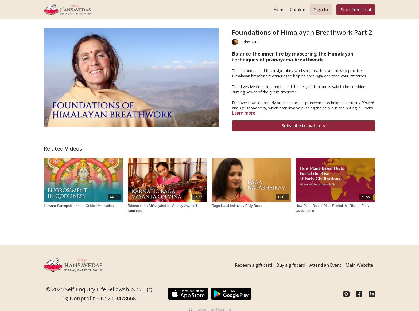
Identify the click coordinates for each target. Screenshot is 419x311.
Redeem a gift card (253, 265)
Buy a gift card (290, 265)
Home (280, 10)
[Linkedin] (372, 294)
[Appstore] (188, 294)
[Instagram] (346, 294)
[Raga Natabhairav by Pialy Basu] (251, 205)
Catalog (297, 10)
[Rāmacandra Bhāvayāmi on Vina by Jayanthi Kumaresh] (167, 208)
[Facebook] (359, 294)
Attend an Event (325, 265)
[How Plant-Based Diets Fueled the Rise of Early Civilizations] (335, 208)
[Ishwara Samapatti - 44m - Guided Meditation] (83, 205)
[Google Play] (231, 294)
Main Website (359, 265)
